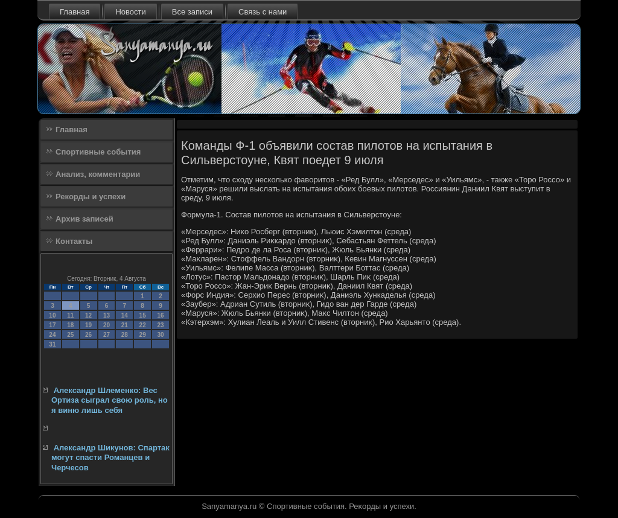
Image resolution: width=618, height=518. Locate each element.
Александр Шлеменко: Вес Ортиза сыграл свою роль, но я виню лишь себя (109, 400)
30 (160, 334)
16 (160, 315)
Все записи (192, 11)
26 (88, 334)
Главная (74, 11)
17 (52, 325)
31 (52, 344)
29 (142, 334)
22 (142, 325)
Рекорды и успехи (91, 196)
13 (106, 315)
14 (124, 315)
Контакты (74, 241)
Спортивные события (98, 151)
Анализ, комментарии (98, 174)
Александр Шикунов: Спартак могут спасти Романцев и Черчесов (110, 457)
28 (124, 334)
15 (142, 315)
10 (52, 315)
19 (88, 325)
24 (52, 334)
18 (70, 325)
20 (106, 325)
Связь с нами (262, 11)
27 (106, 334)
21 (124, 325)
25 (70, 334)
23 (160, 325)
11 (70, 315)
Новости (130, 11)
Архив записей (84, 218)
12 (88, 315)
